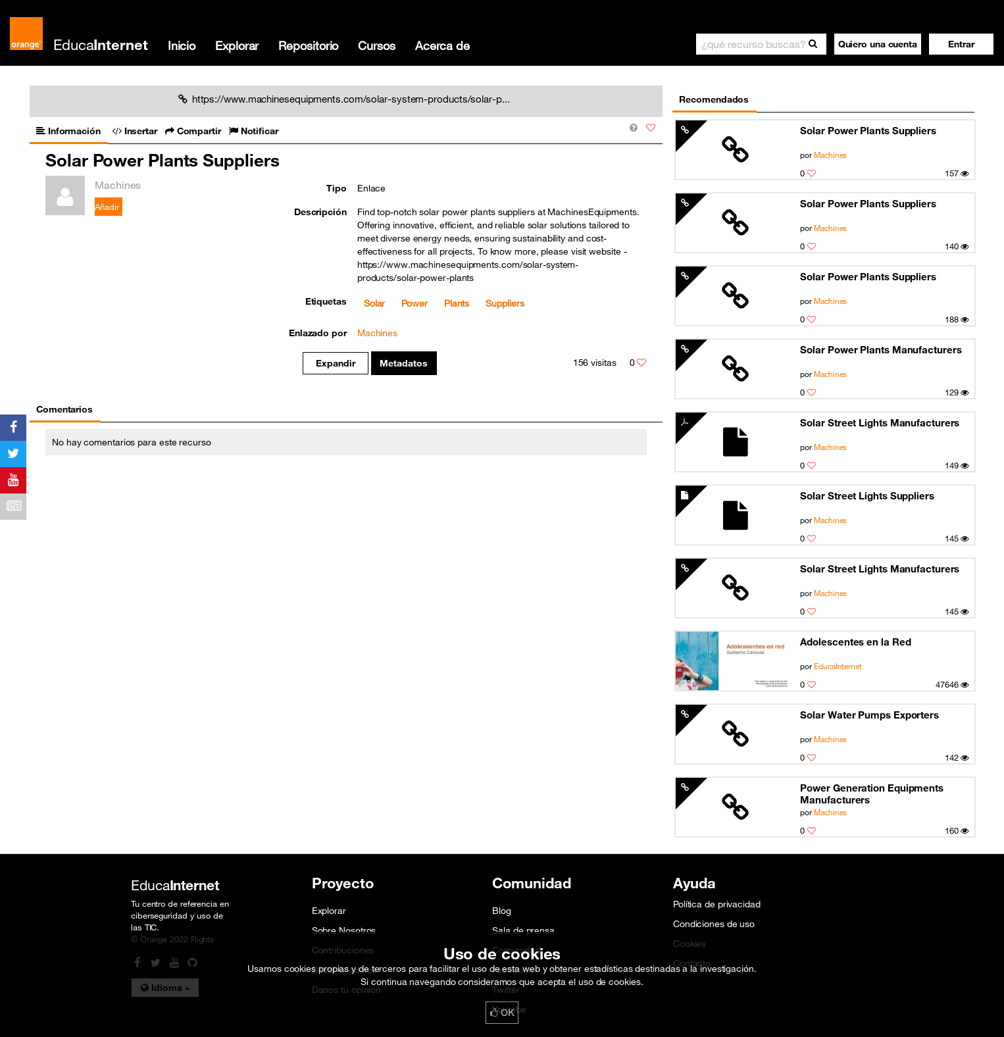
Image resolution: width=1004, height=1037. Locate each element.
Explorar (237, 45)
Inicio (181, 45)
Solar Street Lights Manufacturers (879, 422)
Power (414, 303)
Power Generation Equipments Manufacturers (871, 793)
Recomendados (714, 99)
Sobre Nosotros (344, 930)
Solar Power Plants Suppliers (868, 130)
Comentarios (64, 409)
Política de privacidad (717, 904)
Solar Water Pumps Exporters (869, 715)
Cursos (376, 45)
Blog (501, 911)
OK (502, 1013)
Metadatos (404, 363)
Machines (830, 154)
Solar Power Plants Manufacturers (880, 349)
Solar (375, 303)
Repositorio (308, 45)
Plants (456, 303)
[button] (961, 44)
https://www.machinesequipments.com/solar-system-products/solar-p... (344, 99)
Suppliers (505, 303)
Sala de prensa (523, 930)
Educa (100, 44)
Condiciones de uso (714, 924)
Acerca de (442, 45)
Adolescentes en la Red (855, 641)
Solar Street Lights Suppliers (867, 495)
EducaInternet (838, 666)
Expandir (335, 363)
